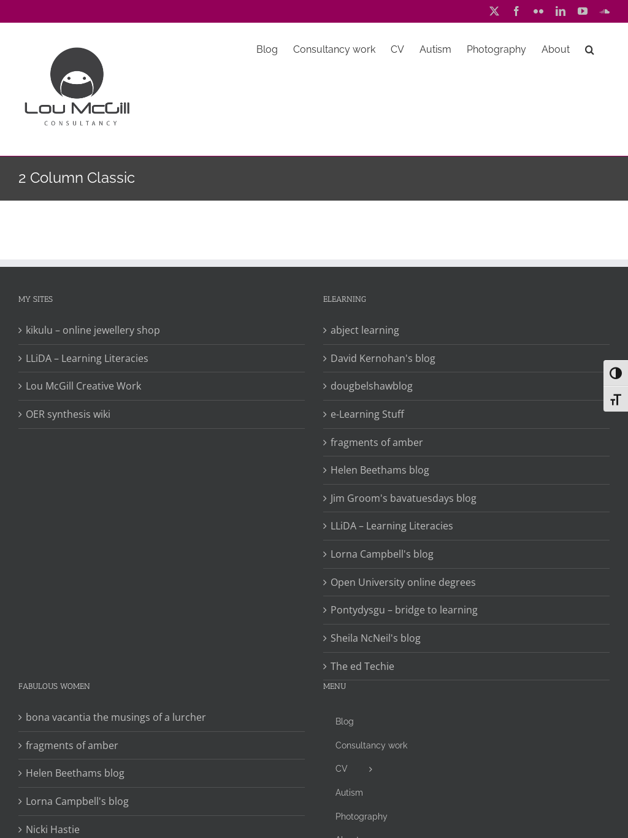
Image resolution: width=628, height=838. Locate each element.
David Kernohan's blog (383, 358)
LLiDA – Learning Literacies (87, 358)
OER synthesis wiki (68, 414)
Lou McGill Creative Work (83, 386)
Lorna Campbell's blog (382, 554)
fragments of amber (377, 442)
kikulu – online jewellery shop (93, 330)
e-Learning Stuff (367, 414)
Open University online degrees (403, 582)
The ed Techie (362, 666)
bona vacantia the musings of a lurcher (116, 717)
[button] (589, 48)
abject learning (365, 330)
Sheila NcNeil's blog (376, 638)
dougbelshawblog (372, 386)
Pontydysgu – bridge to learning (404, 610)
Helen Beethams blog (380, 470)
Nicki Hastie (53, 829)
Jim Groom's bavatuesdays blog (404, 498)
